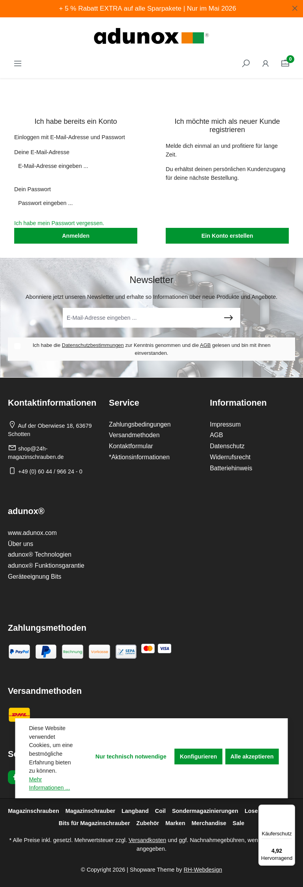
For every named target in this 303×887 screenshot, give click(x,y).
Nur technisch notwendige (130, 756)
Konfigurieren (198, 756)
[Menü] (290, 809)
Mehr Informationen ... (49, 783)
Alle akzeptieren (252, 756)
